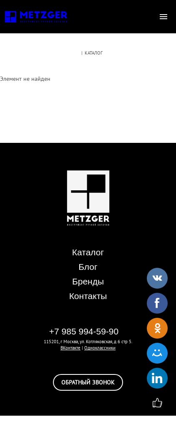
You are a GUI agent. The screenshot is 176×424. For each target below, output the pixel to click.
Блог (87, 267)
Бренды (88, 281)
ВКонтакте (70, 348)
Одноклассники (100, 348)
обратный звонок (88, 382)
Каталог (88, 252)
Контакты (88, 296)
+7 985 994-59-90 (83, 331)
